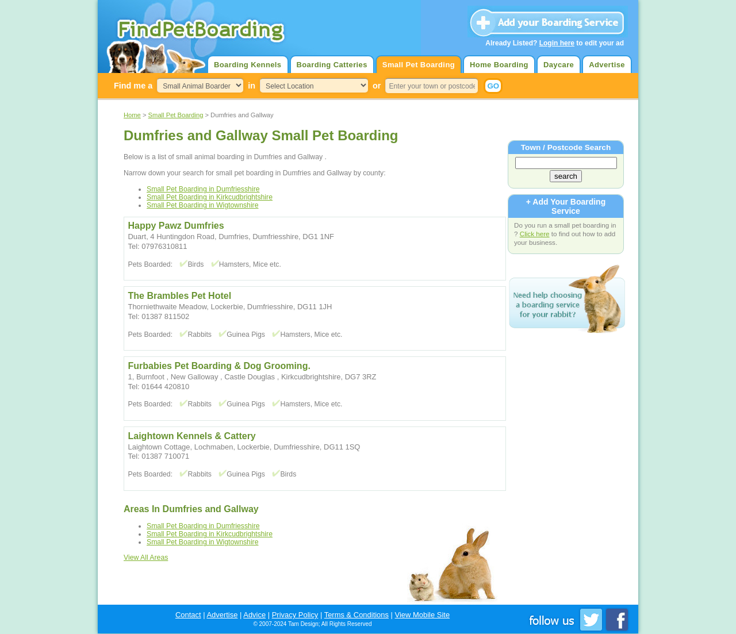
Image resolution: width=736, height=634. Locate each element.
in (251, 85)
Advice (254, 614)
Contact (188, 614)
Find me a (133, 85)
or (377, 85)
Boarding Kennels (247, 64)
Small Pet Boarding (418, 64)
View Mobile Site (422, 614)
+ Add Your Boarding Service (565, 206)
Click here (535, 233)
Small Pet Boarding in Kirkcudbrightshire (210, 197)
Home (132, 115)
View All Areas (146, 558)
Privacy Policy (295, 614)
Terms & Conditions (356, 614)
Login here (556, 43)
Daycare (558, 64)
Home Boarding (499, 64)
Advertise (607, 64)
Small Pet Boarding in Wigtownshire (202, 205)
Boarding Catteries (332, 64)
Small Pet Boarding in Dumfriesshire (203, 189)
